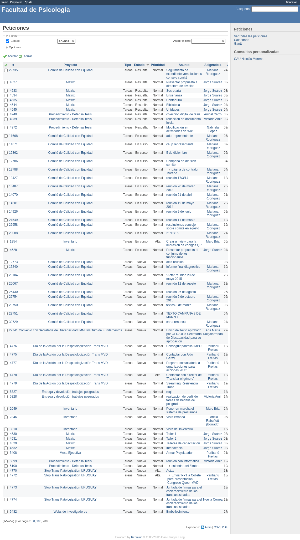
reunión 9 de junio (178, 211)
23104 (13, 275)
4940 (13, 114)
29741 (13, 330)
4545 (13, 109)
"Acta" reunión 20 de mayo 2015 (180, 277)
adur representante (179, 136)
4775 (13, 354)
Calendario (241, 40)
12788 (13, 169)
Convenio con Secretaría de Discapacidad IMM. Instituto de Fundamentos (70, 330)
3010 (13, 429)
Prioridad (158, 65)
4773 (13, 487)
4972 (13, 127)
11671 (13, 144)
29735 (13, 70)
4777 (13, 363)
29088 (13, 233)
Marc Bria (212, 241)
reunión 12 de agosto (181, 283)
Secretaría (173, 90)
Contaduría (174, 100)
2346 (13, 417)
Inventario (70, 241)
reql (169, 392)
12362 (13, 153)
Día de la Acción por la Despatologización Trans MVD (70, 346)
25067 (13, 283)
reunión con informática (182, 461)
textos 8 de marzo (178, 305)
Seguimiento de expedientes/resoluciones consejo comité (184, 73)
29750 (13, 305)
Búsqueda (242, 9)
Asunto (184, 65)
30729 (13, 322)
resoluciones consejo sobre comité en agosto (182, 226)
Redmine (136, 537)
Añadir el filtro (181, 40)
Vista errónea (175, 417)
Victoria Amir (213, 119)
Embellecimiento (177, 511)
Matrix (70, 82)
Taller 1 (171, 434)
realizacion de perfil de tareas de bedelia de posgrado (182, 400)
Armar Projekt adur (179, 453)
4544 (13, 105)
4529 (13, 443)
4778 (13, 375)
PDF (225, 527)
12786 (13, 161)
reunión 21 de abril (179, 195)
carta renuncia (176, 322)
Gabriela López (213, 129)
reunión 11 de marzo (180, 220)
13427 (13, 178)
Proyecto (70, 65)
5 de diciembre (176, 153)
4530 (13, 434)
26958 (13, 225)
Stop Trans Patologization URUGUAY (70, 470)
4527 (13, 82)
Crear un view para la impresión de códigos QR (184, 243)
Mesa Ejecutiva (70, 453)
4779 (13, 383)
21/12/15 (172, 233)
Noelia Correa (213, 499)
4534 (13, 95)
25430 (13, 292)
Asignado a (212, 65)
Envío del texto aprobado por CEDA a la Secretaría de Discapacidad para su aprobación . (184, 335)
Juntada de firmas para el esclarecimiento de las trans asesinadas (184, 491)
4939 (13, 119)
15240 (13, 267)
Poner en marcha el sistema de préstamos (181, 410)
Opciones (15, 47)
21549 (13, 220)
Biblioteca (173, 105)
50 (33, 521)
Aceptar (13, 56)
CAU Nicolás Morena (248, 59)
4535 (13, 100)
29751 (13, 313)
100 (39, 521)
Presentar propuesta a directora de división (182, 84)
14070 (13, 195)
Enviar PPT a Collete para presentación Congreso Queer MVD (184, 479)
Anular (28, 56)
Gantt (238, 43)
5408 (13, 453)
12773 (13, 262)
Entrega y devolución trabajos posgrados (70, 392)
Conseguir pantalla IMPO (183, 346)
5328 (13, 396)
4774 (13, 499)
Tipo (128, 65)
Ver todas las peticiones (250, 36)
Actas (170, 470)
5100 (13, 466)
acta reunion (175, 262)
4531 (13, 438)
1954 (13, 241)
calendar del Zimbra (185, 466)
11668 (13, 136)
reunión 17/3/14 (177, 178)
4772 (13, 475)
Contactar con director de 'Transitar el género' (184, 376)
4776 (13, 346)
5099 (13, 461)
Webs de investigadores (70, 511)
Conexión (291, 2)
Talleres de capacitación (183, 443)
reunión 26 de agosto (181, 292)
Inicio (5, 2)
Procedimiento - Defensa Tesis (70, 114)
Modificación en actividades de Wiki (179, 129)
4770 (13, 470)
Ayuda (28, 2)
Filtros (13, 35)
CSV (217, 527)
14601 (13, 203)
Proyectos (16, 2)
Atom (208, 527)
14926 (13, 211)
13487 (13, 186)
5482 (13, 511)
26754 (13, 297)
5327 (13, 392)
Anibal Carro (213, 114)
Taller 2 (171, 438)
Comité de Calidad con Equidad (70, 70)
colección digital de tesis (183, 114)
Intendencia (174, 448)
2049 (13, 408)
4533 (13, 90)
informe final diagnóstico (183, 267)
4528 (13, 250)
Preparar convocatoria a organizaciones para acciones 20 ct (183, 366)
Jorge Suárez (212, 82)
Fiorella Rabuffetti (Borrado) (213, 420)
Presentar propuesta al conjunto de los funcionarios (182, 253)
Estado (15, 40)
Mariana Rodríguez (212, 72)
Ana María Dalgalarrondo (213, 332)
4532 (13, 448)
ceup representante (179, 144)
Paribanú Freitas (212, 348)
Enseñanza (174, 95)
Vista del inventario (179, 429)
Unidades (173, 109)
